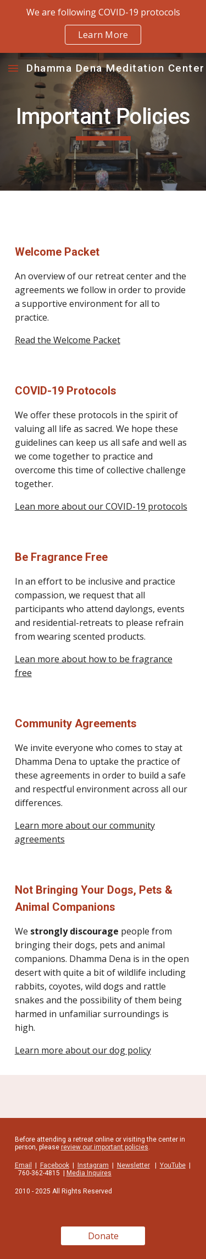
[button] (13, 68)
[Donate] (103, 1236)
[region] (103, 26)
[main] (103, 122)
